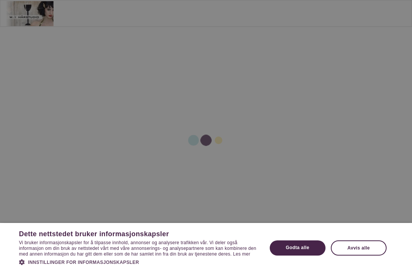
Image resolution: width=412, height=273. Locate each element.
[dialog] (206, 136)
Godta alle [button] (297, 247)
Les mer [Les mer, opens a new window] (241, 254)
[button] (139, 262)
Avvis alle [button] (359, 248)
